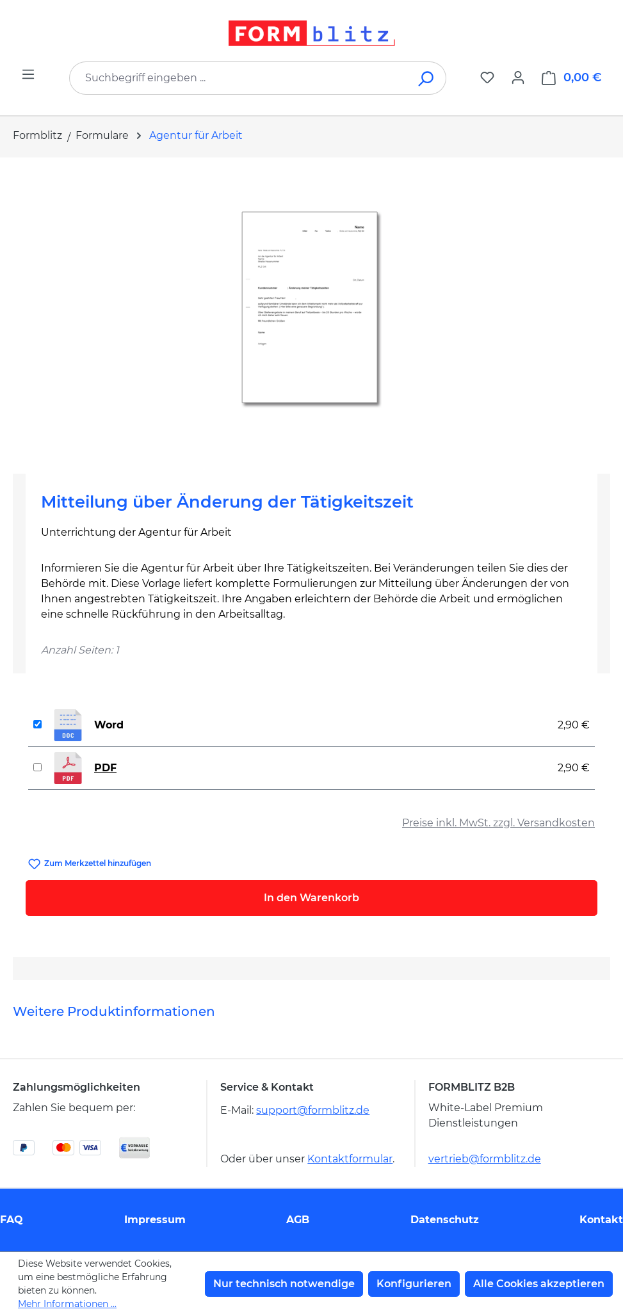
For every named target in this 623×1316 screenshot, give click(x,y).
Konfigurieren (413, 1284)
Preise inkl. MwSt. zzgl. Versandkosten (498, 823)
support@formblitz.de (312, 1110)
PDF (105, 768)
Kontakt (601, 1220)
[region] (311, 310)
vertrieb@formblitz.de (484, 1159)
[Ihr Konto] (518, 77)
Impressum (155, 1220)
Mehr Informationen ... (67, 1304)
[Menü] (28, 74)
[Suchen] (426, 78)
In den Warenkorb (311, 898)
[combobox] (238, 78)
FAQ (11, 1220)
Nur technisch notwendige (284, 1284)
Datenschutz (444, 1220)
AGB (297, 1220)
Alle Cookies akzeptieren (538, 1284)
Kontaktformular (349, 1159)
